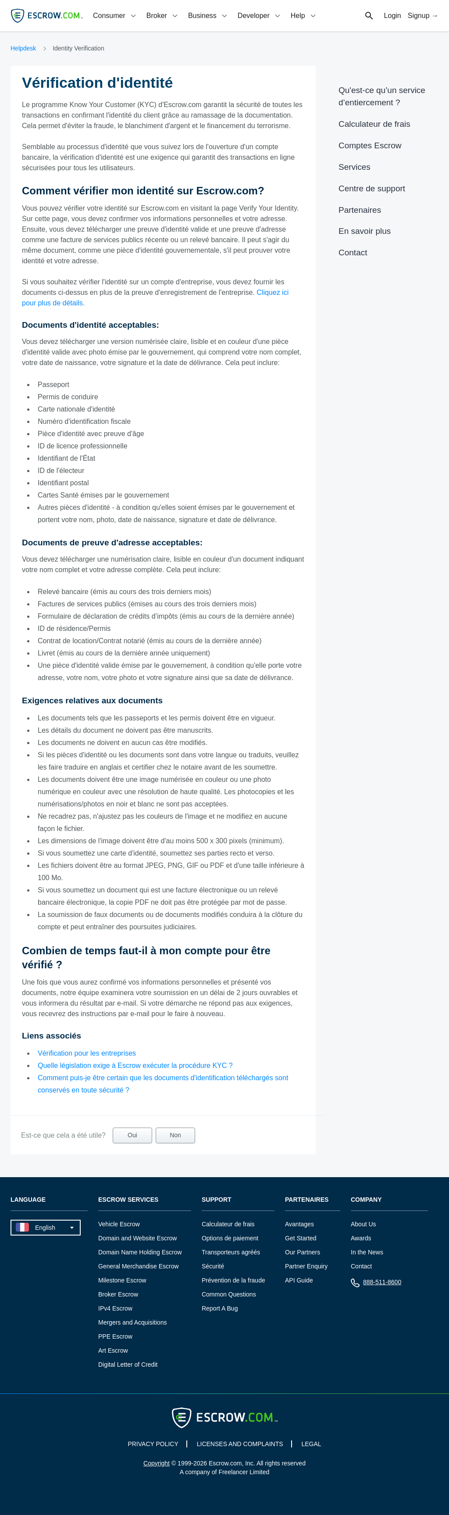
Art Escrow (113, 1350)
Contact (353, 252)
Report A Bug (220, 1308)
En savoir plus (365, 231)
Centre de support (372, 188)
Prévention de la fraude (233, 1280)
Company (366, 1199)
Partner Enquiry (306, 1266)
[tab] (115, 15)
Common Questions (229, 1294)
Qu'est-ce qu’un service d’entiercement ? (382, 96)
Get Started (301, 1238)
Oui (132, 1135)
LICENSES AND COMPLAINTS (240, 1443)
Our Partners (302, 1252)
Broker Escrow (118, 1294)
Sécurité (213, 1266)
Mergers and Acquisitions (132, 1322)
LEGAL (311, 1443)
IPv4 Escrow (115, 1308)
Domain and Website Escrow (137, 1238)
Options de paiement (230, 1238)
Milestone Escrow (122, 1280)
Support (217, 1199)
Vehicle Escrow (119, 1224)
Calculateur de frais (374, 124)
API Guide (299, 1280)
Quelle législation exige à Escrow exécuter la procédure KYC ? (135, 1065)
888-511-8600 (376, 1284)
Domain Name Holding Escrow (140, 1252)
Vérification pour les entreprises (87, 1053)
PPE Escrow (115, 1336)
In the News (367, 1252)
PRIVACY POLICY (153, 1443)
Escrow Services (128, 1199)
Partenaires (360, 210)
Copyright (156, 1463)
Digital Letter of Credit (127, 1364)
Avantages (299, 1224)
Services (355, 167)
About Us (363, 1224)
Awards (361, 1238)
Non (175, 1135)
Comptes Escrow (370, 145)
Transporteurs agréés (231, 1252)
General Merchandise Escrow (138, 1266)
